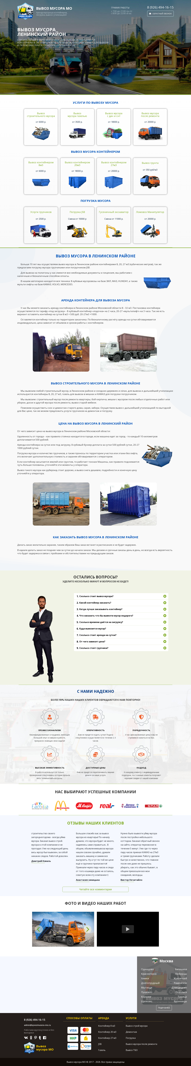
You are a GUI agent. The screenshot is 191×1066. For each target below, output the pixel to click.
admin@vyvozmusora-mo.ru (37, 1025)
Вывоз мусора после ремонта (141, 1044)
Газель (101, 1050)
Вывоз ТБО (132, 1050)
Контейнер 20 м (107, 1031)
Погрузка (131, 1037)
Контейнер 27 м (107, 1037)
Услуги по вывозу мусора (95, 102)
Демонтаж (131, 1031)
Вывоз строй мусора (136, 1025)
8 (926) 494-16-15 (160, 7)
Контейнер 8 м (106, 1025)
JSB (100, 1044)
